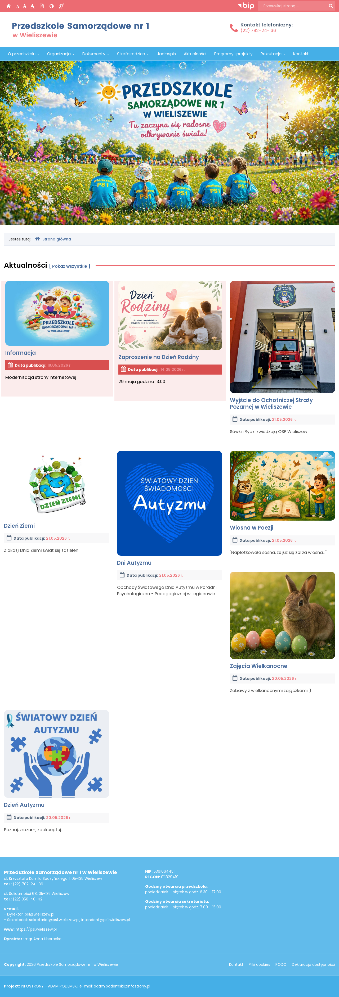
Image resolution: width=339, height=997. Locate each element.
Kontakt (301, 54)
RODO (281, 964)
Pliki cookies (259, 964)
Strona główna (53, 239)
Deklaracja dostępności (313, 964)
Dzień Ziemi (56, 490)
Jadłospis (166, 54)
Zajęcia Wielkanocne (282, 621)
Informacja (57, 318)
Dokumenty (95, 54)
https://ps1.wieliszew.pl (36, 929)
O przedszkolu (23, 54)
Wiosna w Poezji (282, 491)
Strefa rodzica (133, 54)
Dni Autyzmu (169, 508)
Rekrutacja (273, 54)
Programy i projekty (233, 54)
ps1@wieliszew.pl (39, 914)
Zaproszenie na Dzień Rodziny (170, 321)
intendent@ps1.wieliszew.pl (105, 919)
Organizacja (60, 54)
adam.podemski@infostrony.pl (122, 986)
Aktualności (195, 54)
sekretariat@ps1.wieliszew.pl (54, 919)
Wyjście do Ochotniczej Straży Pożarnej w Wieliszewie (282, 346)
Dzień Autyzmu (56, 759)
